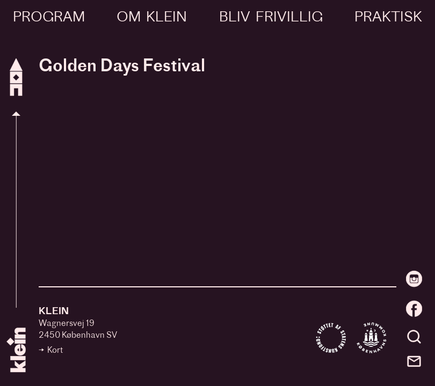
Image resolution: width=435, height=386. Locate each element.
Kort (55, 351)
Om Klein (152, 18)
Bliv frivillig (271, 18)
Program (49, 18)
